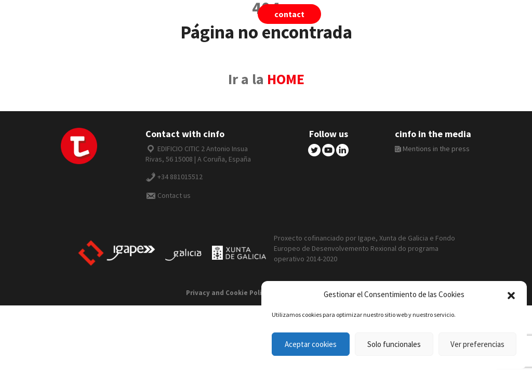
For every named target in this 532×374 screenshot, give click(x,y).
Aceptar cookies (311, 344)
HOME (285, 79)
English (471, 14)
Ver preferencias (477, 344)
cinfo (413, 14)
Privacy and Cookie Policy (227, 292)
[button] (511, 294)
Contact (289, 14)
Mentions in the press (432, 148)
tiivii (362, 14)
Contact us (174, 195)
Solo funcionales (394, 344)
